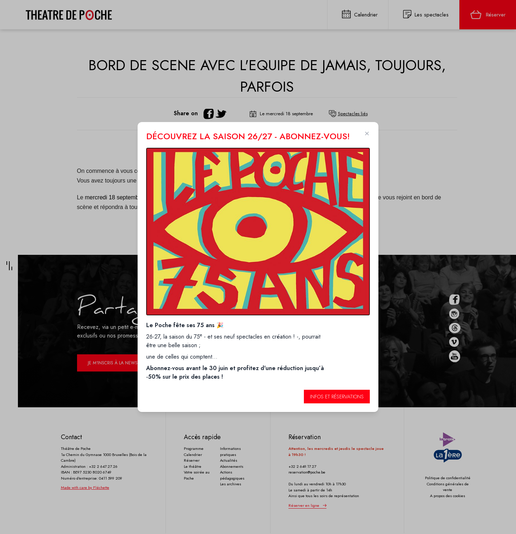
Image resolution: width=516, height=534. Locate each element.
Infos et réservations (337, 396)
